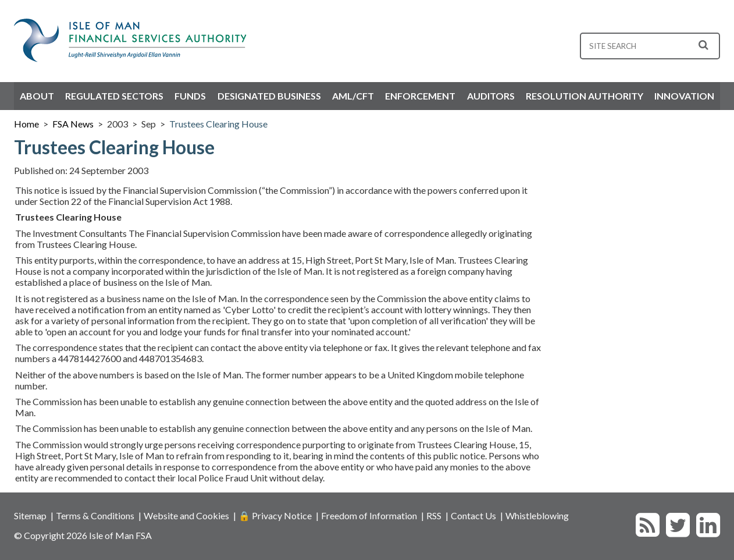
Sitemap (30, 515)
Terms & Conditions (95, 515)
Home (26, 123)
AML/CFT (353, 95)
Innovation (684, 95)
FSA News (73, 123)
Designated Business (269, 95)
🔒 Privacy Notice (275, 515)
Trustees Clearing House (218, 123)
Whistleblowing (537, 515)
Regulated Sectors (114, 95)
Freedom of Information (369, 515)
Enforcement (420, 95)
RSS (433, 515)
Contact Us (473, 515)
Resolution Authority (584, 95)
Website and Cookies (186, 515)
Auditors (491, 95)
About (37, 95)
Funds (190, 95)
